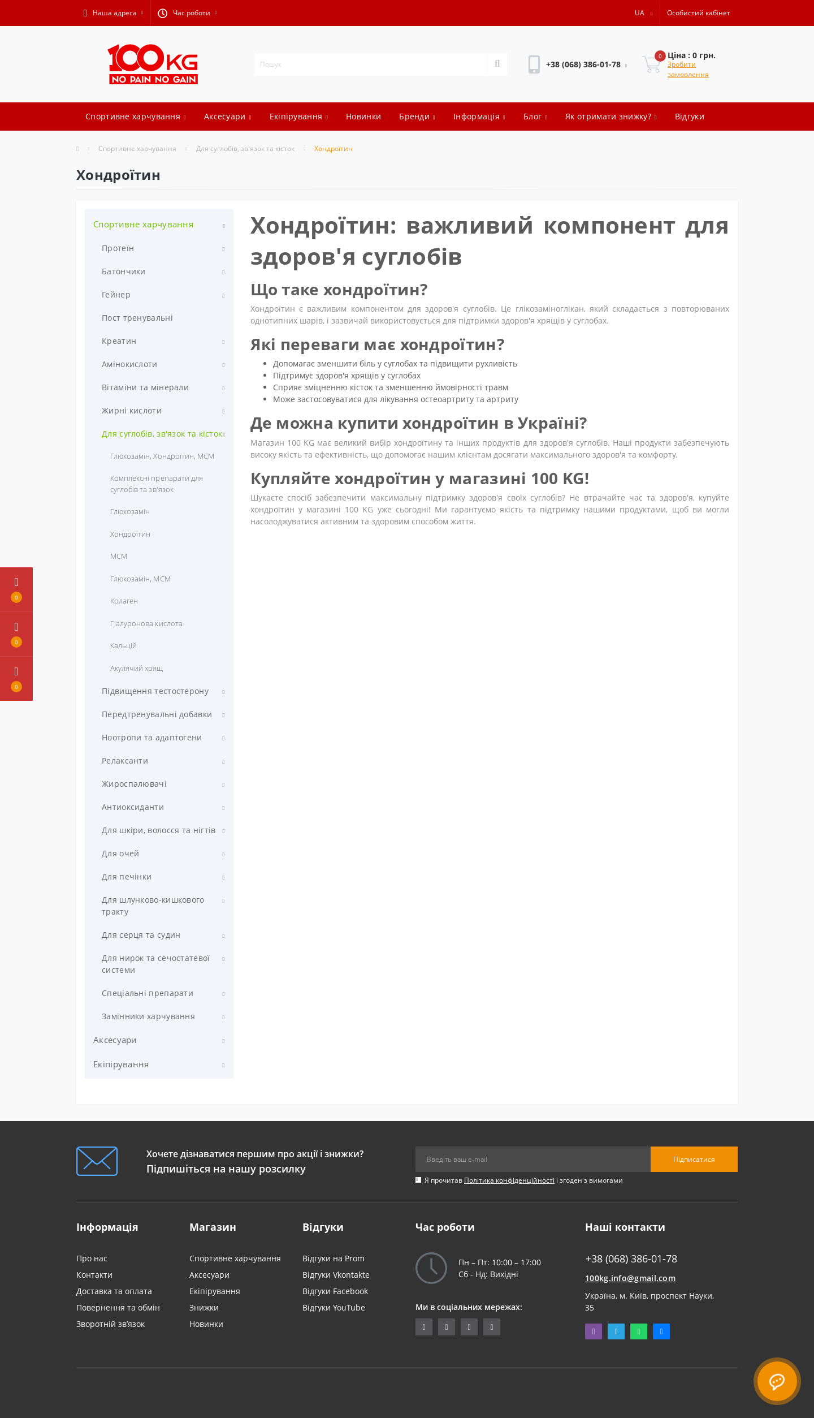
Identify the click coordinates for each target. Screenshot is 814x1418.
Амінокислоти (130, 364)
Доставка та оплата (114, 1291)
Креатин (119, 340)
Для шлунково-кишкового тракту (153, 905)
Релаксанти (125, 760)
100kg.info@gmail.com (630, 1278)
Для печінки (126, 876)
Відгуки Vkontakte (336, 1274)
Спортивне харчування (135, 116)
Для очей (120, 853)
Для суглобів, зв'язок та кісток (245, 148)
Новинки (363, 116)
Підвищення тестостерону (155, 691)
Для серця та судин (141, 934)
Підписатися (694, 1159)
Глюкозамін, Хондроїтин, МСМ (162, 456)
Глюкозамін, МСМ (140, 579)
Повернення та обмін (118, 1307)
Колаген (124, 601)
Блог (535, 116)
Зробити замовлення (688, 69)
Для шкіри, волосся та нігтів (158, 830)
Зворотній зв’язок (110, 1323)
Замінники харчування (148, 1016)
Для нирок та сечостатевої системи (156, 963)
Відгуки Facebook (335, 1291)
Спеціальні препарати (147, 993)
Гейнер (116, 294)
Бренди (417, 116)
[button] (113, 13)
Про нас (91, 1258)
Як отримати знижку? (611, 116)
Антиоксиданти (133, 806)
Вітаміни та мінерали (145, 387)
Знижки (204, 1307)
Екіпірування (299, 116)
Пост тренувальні (137, 317)
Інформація (479, 116)
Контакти (94, 1274)
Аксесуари (228, 116)
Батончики (124, 271)
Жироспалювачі (134, 783)
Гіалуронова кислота (146, 623)
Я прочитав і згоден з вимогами (524, 1180)
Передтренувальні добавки (157, 714)
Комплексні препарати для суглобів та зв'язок (156, 483)
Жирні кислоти (132, 410)
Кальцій (123, 645)
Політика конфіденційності (509, 1180)
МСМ (118, 556)
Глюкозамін (130, 511)
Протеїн (118, 248)
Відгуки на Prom (333, 1258)
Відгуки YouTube (333, 1307)
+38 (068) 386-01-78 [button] (631, 1258)
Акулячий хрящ (136, 668)
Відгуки (689, 116)
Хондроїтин (130, 534)
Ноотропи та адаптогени (152, 737)
